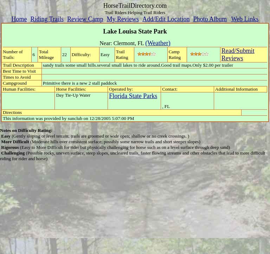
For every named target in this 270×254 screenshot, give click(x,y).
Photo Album (210, 19)
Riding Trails (47, 19)
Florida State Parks (133, 95)
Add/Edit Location (165, 19)
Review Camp (85, 19)
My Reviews (123, 19)
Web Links (245, 19)
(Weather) (158, 43)
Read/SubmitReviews (238, 54)
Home (19, 19)
